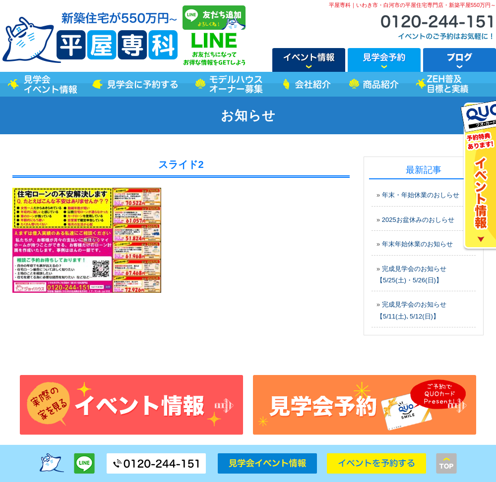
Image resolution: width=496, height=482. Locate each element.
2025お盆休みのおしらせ (418, 219)
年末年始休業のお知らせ (417, 244)
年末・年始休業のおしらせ (420, 195)
